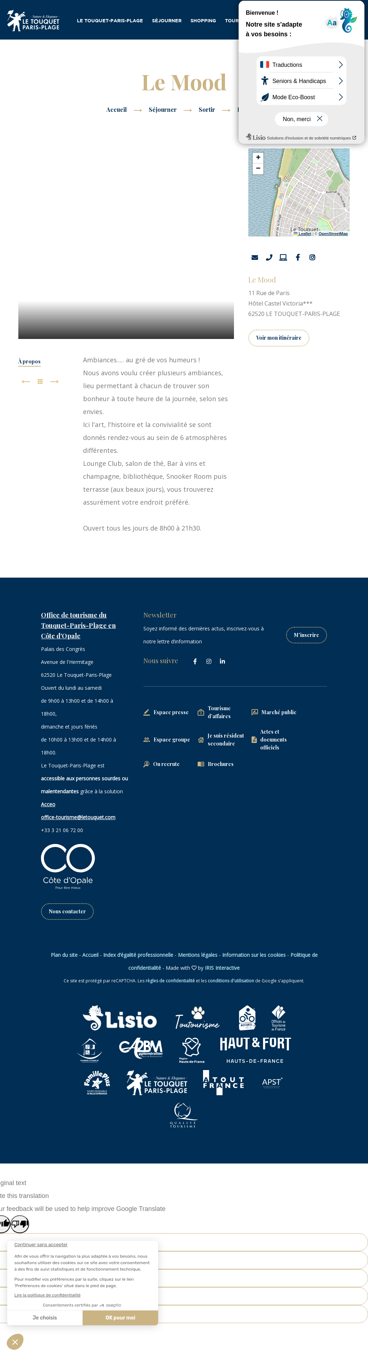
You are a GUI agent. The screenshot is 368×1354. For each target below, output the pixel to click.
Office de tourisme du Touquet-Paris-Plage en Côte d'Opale (78, 625)
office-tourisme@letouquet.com (78, 817)
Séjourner (166, 21)
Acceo (48, 804)
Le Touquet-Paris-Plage (110, 21)
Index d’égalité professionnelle (138, 954)
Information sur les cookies (254, 954)
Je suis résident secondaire (226, 739)
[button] (258, 158)
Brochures (221, 764)
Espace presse (171, 712)
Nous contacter (67, 911)
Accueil (116, 109)
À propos (29, 361)
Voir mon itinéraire (279, 337)
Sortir (208, 109)
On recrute (166, 764)
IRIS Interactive (222, 967)
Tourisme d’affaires (253, 21)
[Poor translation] (19, 1224)
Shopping (203, 21)
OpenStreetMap (333, 233)
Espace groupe (171, 739)
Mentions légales (197, 954)
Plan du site (64, 954)
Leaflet (303, 233)
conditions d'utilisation (231, 981)
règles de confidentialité (170, 981)
